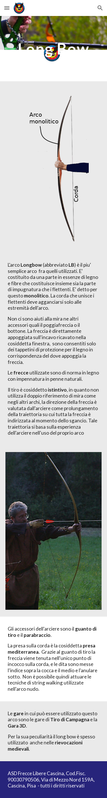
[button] (7, 8)
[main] (53, 48)
